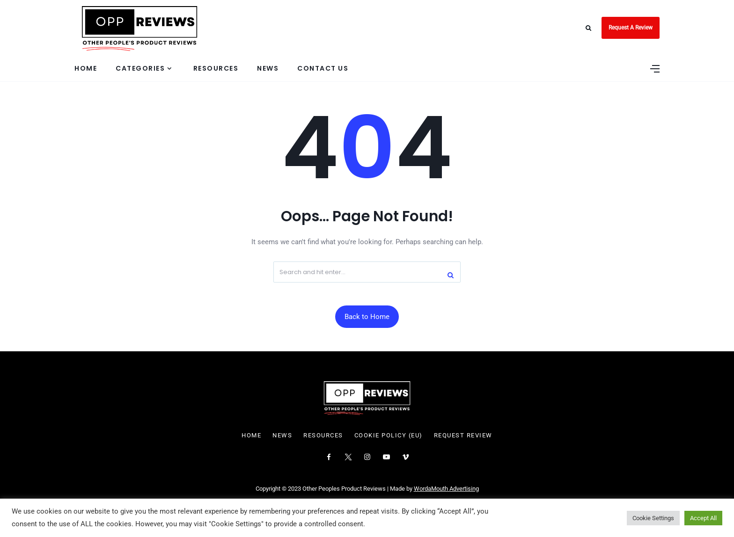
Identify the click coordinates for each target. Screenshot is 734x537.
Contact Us (322, 68)
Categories (140, 68)
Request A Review (631, 27)
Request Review (463, 435)
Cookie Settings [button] (653, 518)
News (268, 68)
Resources (216, 68)
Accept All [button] (703, 518)
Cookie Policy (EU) (388, 435)
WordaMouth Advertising (446, 488)
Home (85, 68)
